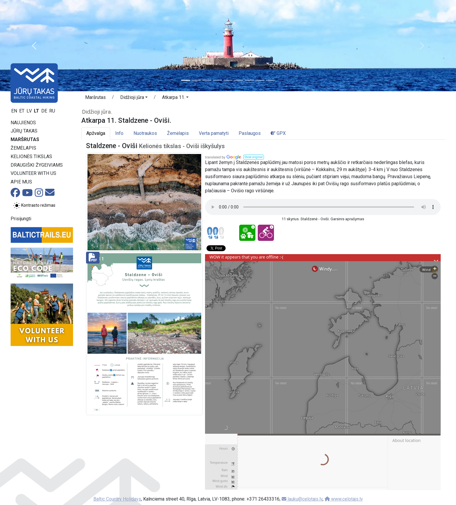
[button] (34, 45)
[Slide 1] (185, 80)
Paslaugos (250, 133)
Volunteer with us (33, 173)
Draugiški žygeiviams (37, 165)
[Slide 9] (270, 80)
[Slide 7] (249, 80)
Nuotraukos (145, 133)
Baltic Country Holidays (117, 499)
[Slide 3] (206, 80)
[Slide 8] (259, 80)
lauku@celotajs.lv (302, 499)
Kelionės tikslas (31, 156)
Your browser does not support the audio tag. (323, 207)
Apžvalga (95, 133)
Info (119, 133)
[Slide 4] (217, 80)
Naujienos (23, 122)
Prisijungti (21, 218)
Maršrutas (25, 139)
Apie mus (21, 182)
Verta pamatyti (214, 133)
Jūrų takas (24, 131)
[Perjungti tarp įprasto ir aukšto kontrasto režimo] (34, 206)
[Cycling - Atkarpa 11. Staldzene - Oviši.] (266, 233)
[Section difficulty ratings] (215, 233)
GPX (278, 133)
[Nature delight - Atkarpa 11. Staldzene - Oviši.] (247, 233)
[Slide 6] (238, 80)
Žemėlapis (23, 148)
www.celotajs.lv (344, 499)
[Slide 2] (196, 80)
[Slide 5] (228, 80)
